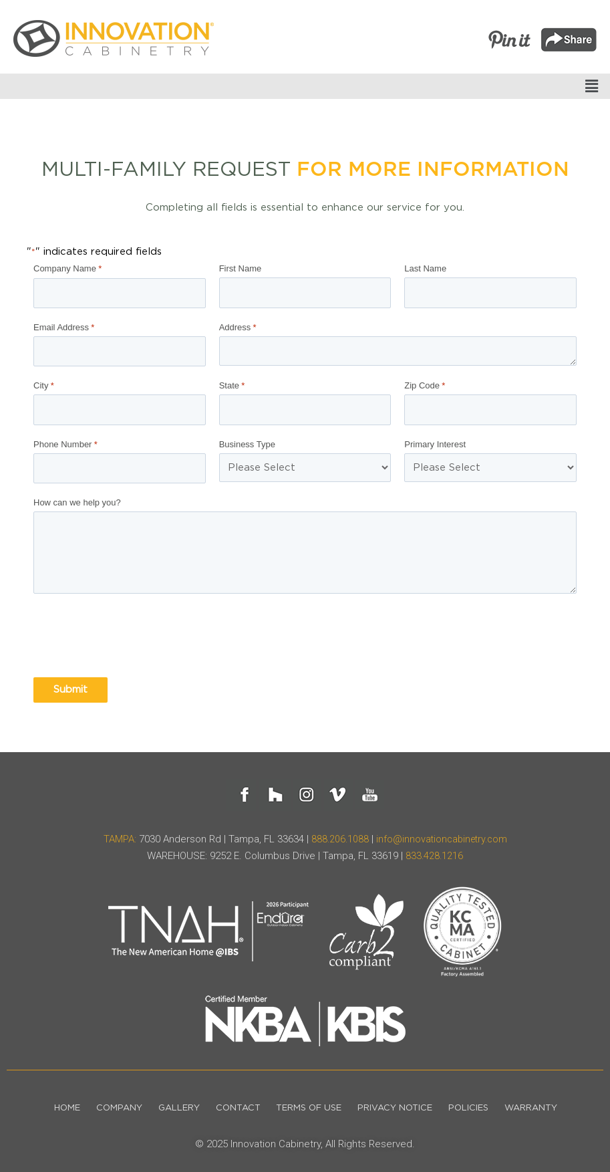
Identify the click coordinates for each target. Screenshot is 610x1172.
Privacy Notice (400, 1103)
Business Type (247, 441)
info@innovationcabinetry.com (442, 834)
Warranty (544, 1103)
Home (52, 1103)
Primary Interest (435, 441)
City (43, 383)
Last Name (425, 268)
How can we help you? (77, 498)
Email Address (63, 326)
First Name (240, 268)
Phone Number (65, 441)
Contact (235, 1103)
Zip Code (424, 383)
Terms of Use (310, 1103)
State (232, 383)
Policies (478, 1103)
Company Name (67, 268)
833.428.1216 (434, 851)
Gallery (172, 1103)
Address (238, 326)
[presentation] (135, 632)
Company (109, 1103)
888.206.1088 (337, 834)
